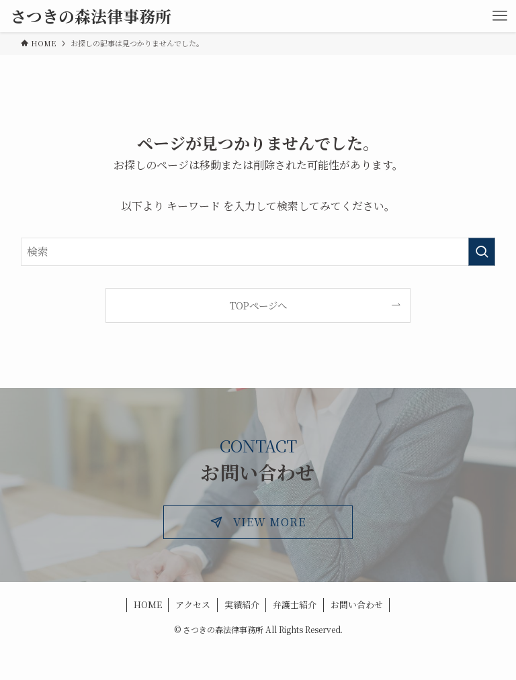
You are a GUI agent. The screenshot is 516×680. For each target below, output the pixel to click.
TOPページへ (258, 305)
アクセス (192, 604)
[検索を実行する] (481, 252)
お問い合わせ (357, 604)
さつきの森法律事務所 (90, 16)
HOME (148, 604)
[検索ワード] (258, 252)
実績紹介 (241, 604)
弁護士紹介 (294, 604)
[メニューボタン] (500, 16)
